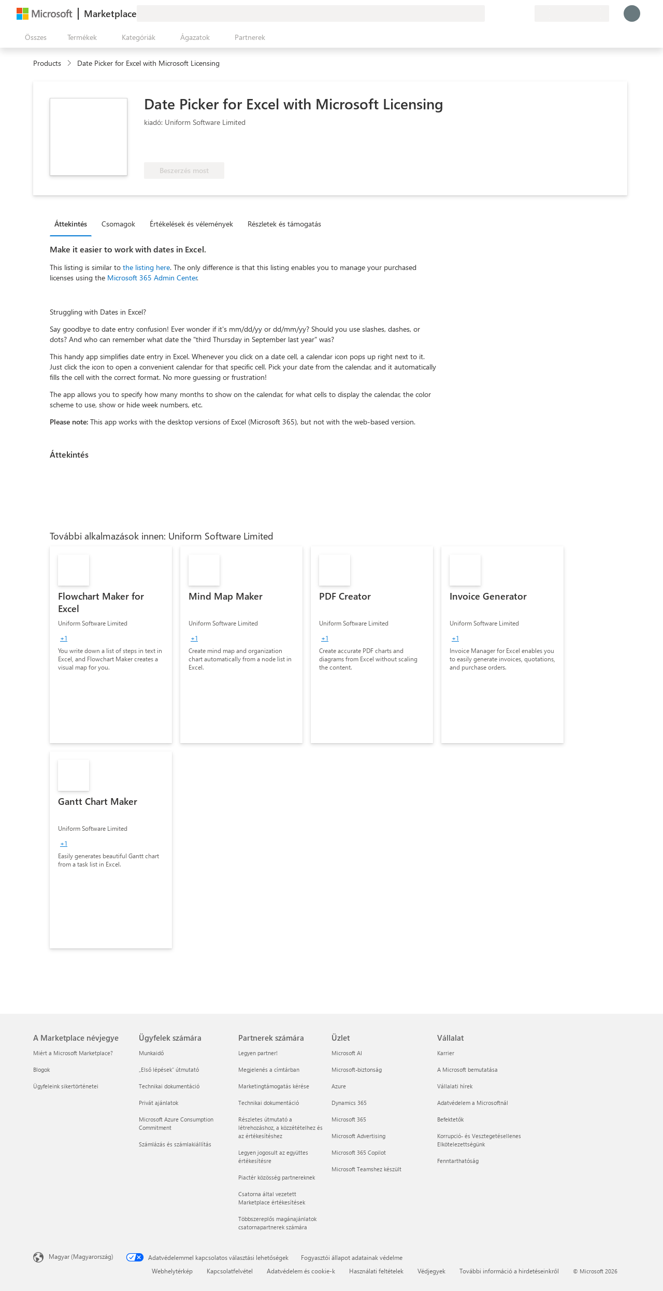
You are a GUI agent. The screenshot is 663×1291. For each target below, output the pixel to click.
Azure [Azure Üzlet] (339, 1086)
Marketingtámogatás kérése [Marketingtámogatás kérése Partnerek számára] (273, 1086)
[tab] (73, 223)
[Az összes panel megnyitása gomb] (34, 37)
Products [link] (47, 63)
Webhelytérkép (172, 1271)
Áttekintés (70, 224)
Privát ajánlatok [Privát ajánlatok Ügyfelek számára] (158, 1102)
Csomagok (118, 224)
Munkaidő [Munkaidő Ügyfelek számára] (151, 1053)
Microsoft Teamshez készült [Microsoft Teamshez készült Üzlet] (366, 1169)
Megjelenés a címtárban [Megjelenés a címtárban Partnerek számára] (268, 1069)
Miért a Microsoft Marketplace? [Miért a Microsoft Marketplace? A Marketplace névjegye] (73, 1053)
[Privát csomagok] (526, 13)
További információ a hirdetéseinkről (509, 1271)
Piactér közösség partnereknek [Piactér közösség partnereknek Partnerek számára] (276, 1177)
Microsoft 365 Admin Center (152, 277)
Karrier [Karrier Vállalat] (445, 1053)
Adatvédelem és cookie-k (301, 1271)
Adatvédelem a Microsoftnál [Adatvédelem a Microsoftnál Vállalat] (472, 1102)
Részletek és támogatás (284, 224)
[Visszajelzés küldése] (489, 13)
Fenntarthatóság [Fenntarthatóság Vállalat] (458, 1161)
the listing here (146, 267)
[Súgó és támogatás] (501, 13)
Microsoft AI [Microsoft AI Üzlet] (347, 1053)
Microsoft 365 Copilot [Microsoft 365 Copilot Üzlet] (359, 1152)
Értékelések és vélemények (191, 224)
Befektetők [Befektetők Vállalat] (450, 1119)
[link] (111, 644)
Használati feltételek (376, 1271)
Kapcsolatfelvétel (230, 1271)
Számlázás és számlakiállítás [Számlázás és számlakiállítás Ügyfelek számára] (175, 1144)
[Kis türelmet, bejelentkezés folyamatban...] (631, 13)
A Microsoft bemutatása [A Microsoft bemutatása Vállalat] (467, 1069)
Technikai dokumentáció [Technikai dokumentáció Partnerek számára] (268, 1102)
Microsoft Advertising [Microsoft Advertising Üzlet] (358, 1136)
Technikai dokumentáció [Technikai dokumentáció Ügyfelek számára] (169, 1086)
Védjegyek (431, 1271)
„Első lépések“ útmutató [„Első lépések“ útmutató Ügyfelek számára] (169, 1069)
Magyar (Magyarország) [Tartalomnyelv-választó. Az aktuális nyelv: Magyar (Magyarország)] (81, 1256)
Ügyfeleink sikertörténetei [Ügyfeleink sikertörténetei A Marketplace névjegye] (65, 1086)
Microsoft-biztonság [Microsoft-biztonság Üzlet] (357, 1069)
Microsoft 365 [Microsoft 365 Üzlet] (349, 1119)
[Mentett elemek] (514, 13)
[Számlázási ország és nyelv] (572, 13)
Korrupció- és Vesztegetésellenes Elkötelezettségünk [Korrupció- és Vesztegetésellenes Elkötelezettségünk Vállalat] (479, 1140)
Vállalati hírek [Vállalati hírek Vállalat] (454, 1086)
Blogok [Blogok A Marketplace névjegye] (41, 1069)
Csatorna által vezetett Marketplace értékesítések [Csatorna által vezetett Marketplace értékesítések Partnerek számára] (271, 1198)
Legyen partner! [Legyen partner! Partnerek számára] (258, 1053)
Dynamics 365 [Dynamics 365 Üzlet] (349, 1102)
